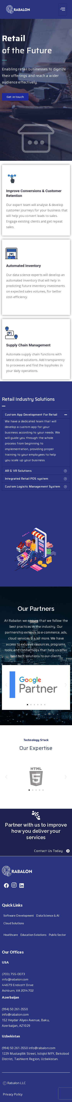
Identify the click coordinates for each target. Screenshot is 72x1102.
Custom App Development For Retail (31, 414)
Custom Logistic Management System (32, 486)
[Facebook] (6, 885)
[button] (36, 414)
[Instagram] (14, 885)
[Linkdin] (21, 885)
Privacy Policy (12, 1094)
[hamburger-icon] (62, 9)
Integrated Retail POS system (26, 478)
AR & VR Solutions (18, 470)
